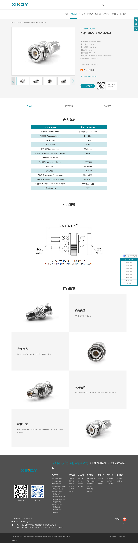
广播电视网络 (91, 481)
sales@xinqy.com (25, 522)
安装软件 (110, 484)
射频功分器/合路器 (57, 489)
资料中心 (115, 14)
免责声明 (113, 537)
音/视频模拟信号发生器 (59, 487)
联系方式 (119, 481)
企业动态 (100, 484)
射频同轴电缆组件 (57, 492)
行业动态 (100, 481)
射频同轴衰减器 (56, 510)
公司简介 (71, 479)
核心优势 (90, 14)
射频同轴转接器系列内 (58, 497)
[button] (13, 81)
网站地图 (122, 537)
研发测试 (89, 487)
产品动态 (100, 479)
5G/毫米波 (90, 489)
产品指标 (30, 106)
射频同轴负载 (56, 507)
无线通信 (89, 492)
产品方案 (74, 14)
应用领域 (98, 14)
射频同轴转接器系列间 (29, 23)
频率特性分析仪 (56, 484)
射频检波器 (55, 513)
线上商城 (119, 479)
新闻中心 (107, 14)
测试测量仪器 (91, 479)
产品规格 (69, 106)
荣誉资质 (71, 481)
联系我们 (123, 14)
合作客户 (71, 489)
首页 (66, 14)
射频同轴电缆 (56, 494)
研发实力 (80, 481)
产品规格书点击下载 (90, 77)
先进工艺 (80, 479)
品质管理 (80, 484)
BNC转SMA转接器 (41, 23)
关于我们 (82, 14)
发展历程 (71, 484)
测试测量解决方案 (57, 479)
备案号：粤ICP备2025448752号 (59, 537)
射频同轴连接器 (56, 502)
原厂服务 (80, 487)
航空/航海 (90, 484)
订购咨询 (87, 86)
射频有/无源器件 (57, 505)
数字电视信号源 (56, 481)
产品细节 (107, 106)
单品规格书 (110, 481)
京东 (125, 521)
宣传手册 (110, 479)
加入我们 (71, 492)
